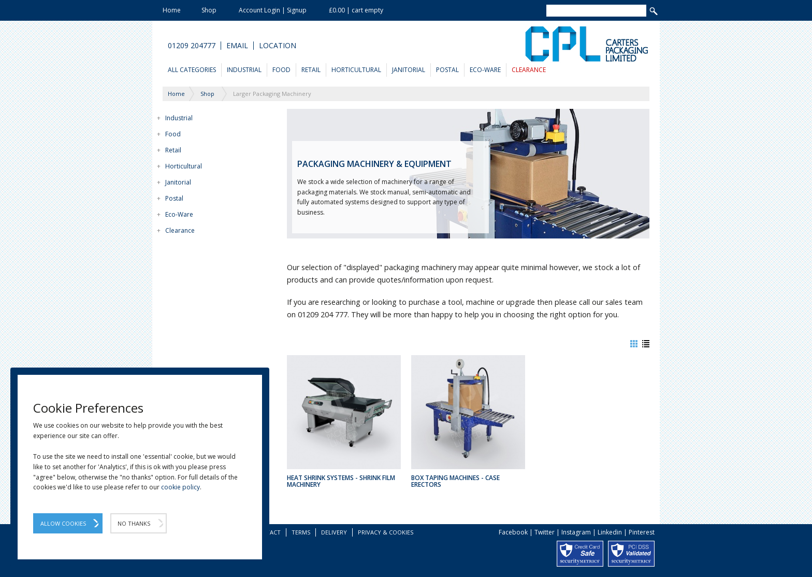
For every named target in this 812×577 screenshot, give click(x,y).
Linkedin (610, 532)
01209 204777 (191, 45)
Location (277, 45)
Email (237, 45)
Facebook (513, 532)
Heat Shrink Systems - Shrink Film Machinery (341, 481)
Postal (447, 69)
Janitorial (408, 69)
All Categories (192, 69)
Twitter (544, 532)
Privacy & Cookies (385, 532)
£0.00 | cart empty (356, 10)
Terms (301, 532)
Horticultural (356, 69)
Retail (311, 69)
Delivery (334, 532)
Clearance (529, 69)
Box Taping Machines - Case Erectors (455, 481)
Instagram (576, 532)
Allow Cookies (63, 523)
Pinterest (642, 532)
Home (172, 10)
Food (281, 69)
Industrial (244, 69)
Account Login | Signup (273, 10)
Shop (208, 10)
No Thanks (134, 523)
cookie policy (180, 487)
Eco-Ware (485, 69)
